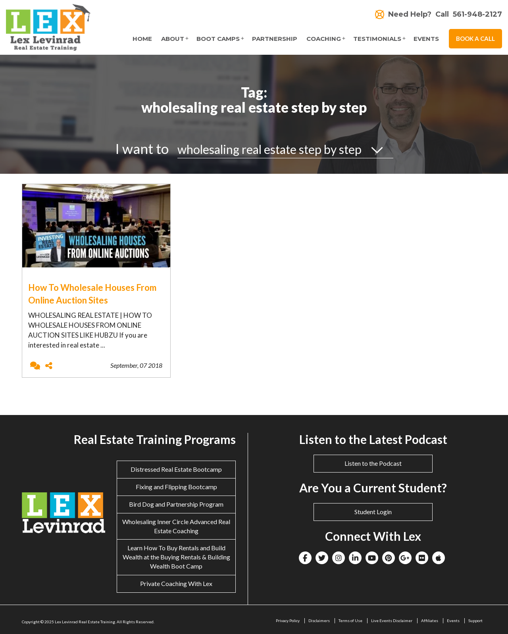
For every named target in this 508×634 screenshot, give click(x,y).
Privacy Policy (288, 620)
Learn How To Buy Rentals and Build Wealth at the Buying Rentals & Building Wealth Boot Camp (176, 557)
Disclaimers (319, 620)
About (172, 38)
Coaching (323, 38)
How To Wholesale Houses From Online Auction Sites (92, 293)
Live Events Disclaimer (391, 620)
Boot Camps (218, 38)
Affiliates (429, 620)
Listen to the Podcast (373, 463)
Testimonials (377, 38)
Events (426, 38)
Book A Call (475, 38)
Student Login (373, 511)
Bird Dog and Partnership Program (176, 504)
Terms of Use (350, 620)
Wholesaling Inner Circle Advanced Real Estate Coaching (176, 526)
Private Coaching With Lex (176, 583)
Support (475, 620)
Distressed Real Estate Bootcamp (176, 469)
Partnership (274, 38)
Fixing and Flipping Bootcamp (176, 486)
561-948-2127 (477, 14)
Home (142, 38)
